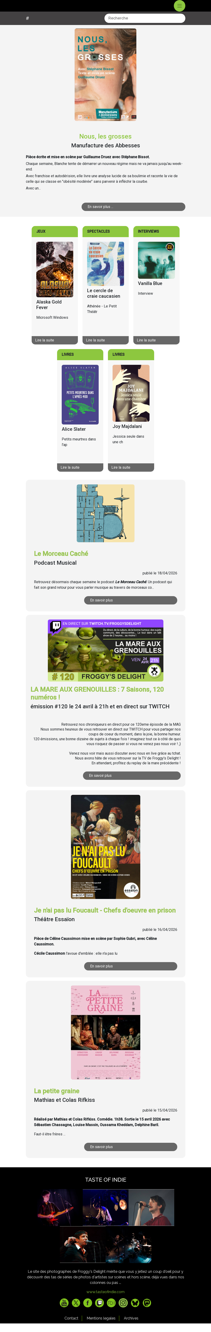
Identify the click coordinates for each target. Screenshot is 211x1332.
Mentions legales (101, 1327)
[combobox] (145, 27)
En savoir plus (101, 609)
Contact (71, 1327)
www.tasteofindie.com (105, 1300)
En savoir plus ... (100, 215)
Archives (131, 1327)
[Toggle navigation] (179, 10)
